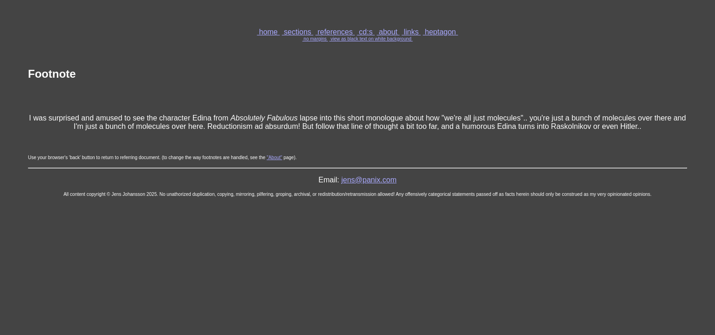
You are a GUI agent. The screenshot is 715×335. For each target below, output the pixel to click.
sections (298, 32)
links (411, 32)
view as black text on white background (370, 38)
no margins (315, 38)
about (388, 32)
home (268, 32)
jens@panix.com (369, 180)
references (335, 32)
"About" (274, 157)
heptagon (440, 32)
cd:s (366, 32)
